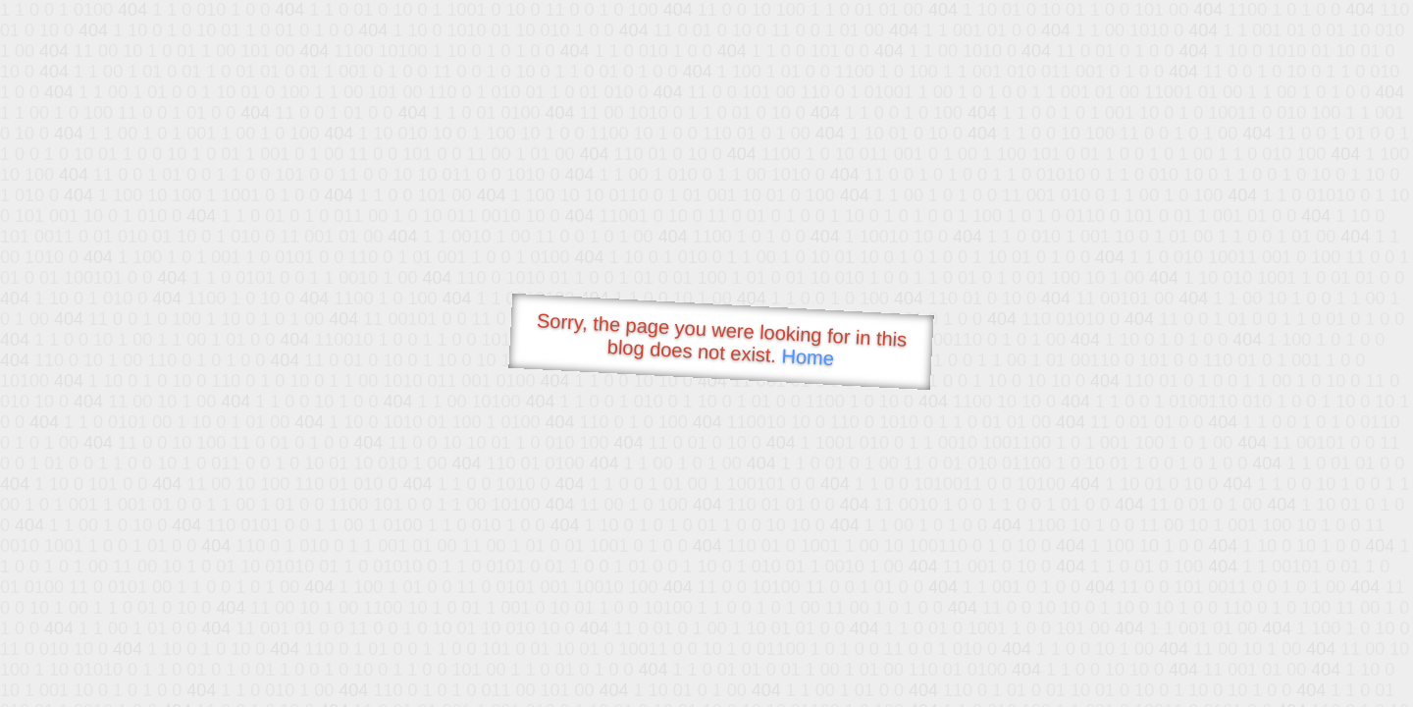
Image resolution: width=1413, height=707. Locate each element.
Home (807, 357)
